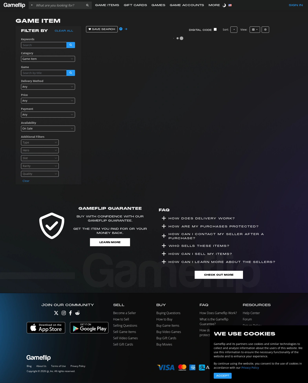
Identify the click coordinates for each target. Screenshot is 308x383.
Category (27, 53)
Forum (247, 319)
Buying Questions (168, 313)
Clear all (64, 30)
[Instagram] (64, 314)
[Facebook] (70, 314)
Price (24, 95)
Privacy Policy (78, 366)
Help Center (251, 313)
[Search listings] (58, 5)
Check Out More (219, 275)
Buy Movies (164, 345)
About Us (41, 366)
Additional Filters (32, 137)
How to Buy (164, 319)
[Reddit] (77, 314)
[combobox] (48, 59)
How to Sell (121, 319)
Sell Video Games (125, 338)
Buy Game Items (167, 326)
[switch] (224, 5)
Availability (28, 123)
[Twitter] (56, 314)
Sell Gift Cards (123, 345)
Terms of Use (58, 366)
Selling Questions (125, 326)
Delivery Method (32, 81)
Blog (29, 366)
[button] (87, 5)
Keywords (27, 39)
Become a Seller (124, 313)
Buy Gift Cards (166, 338)
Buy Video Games (168, 332)
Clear (26, 181)
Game (25, 67)
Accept (222, 375)
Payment (27, 109)
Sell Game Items (124, 332)
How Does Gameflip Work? (218, 313)
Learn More (110, 242)
